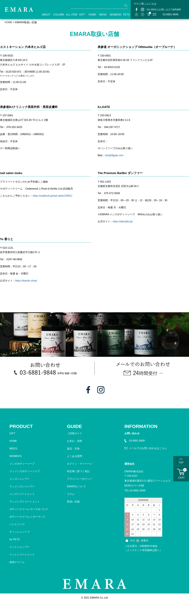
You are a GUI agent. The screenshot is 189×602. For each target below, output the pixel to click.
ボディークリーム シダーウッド (27, 516)
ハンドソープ (17, 524)
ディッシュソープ (19, 532)
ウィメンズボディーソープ (24, 471)
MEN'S (13, 448)
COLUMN (56, 14)
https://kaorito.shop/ (26, 280)
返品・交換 (73, 448)
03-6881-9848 (170, 14)
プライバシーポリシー (79, 478)
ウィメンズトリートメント (24, 501)
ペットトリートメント (22, 554)
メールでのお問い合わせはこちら (148, 448)
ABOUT (45, 14)
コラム (70, 494)
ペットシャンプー (19, 547)
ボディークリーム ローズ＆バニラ (28, 509)
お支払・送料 (74, 441)
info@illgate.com (114, 155)
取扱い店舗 (73, 501)
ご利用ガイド (74, 433)
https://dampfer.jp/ (123, 221)
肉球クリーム (17, 562)
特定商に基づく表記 (78, 471)
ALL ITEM (70, 14)
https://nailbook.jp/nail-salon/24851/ (52, 195)
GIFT (81, 14)
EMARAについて (76, 486)
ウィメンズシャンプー (22, 486)
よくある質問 (74, 456)
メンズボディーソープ (22, 463)
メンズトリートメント (22, 494)
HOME (91, 14)
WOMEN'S (15, 456)
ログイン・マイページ (79, 463)
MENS (101, 14)
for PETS (14, 539)
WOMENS (113, 14)
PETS (125, 14)
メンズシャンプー (19, 478)
